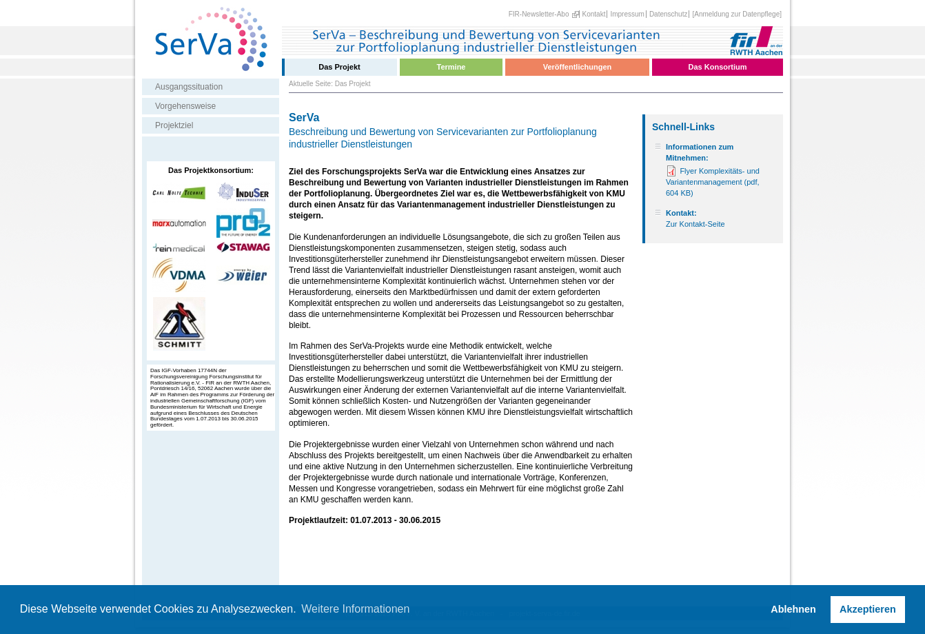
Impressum (627, 14)
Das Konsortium (718, 67)
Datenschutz (668, 14)
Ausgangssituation (189, 87)
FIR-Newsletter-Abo (539, 14)
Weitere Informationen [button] (355, 609)
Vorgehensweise (185, 106)
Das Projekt (339, 67)
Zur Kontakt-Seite (695, 224)
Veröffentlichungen (577, 67)
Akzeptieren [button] (868, 609)
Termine (451, 67)
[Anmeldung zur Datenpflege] (737, 14)
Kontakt (594, 14)
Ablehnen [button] (793, 609)
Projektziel (174, 125)
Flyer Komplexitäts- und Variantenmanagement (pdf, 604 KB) (713, 182)
